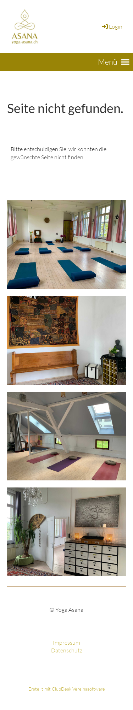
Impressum (66, 642)
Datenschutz (66, 650)
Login (111, 26)
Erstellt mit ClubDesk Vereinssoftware (66, 689)
